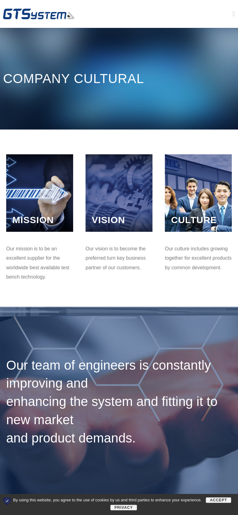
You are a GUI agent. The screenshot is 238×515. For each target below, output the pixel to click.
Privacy (123, 507)
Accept (218, 500)
